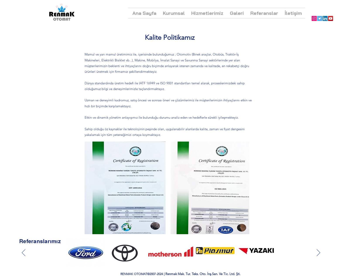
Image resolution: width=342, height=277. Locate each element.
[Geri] (23, 253)
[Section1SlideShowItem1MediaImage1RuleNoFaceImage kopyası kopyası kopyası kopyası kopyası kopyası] (166, 258)
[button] (174, 13)
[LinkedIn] (325, 18)
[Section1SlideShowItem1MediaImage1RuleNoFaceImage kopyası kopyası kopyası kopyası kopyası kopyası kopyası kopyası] (176, 258)
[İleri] (318, 253)
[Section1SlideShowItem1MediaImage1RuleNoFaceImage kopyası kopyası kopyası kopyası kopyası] (161, 258)
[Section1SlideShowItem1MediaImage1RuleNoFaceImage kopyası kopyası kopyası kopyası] (157, 259)
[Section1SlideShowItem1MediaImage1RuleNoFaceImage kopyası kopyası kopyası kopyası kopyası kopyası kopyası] (171, 258)
